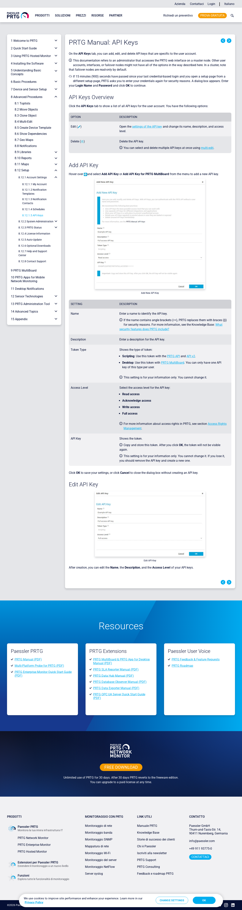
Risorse (97, 15)
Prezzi (81, 15)
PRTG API (173, 356)
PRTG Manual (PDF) (28, 659)
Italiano (229, 4)
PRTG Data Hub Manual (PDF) (113, 675)
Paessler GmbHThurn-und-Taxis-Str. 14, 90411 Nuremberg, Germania (208, 829)
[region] (121, 900)
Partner (115, 15)
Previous (223, 40)
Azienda (180, 4)
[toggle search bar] (231, 15)
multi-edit (207, 148)
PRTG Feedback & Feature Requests (196, 659)
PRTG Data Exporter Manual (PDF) (116, 688)
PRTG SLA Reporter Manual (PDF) (116, 669)
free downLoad (121, 767)
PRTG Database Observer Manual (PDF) (120, 682)
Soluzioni (63, 15)
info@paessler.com (202, 841)
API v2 (190, 356)
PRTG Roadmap (182, 665)
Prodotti (42, 15)
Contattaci (197, 4)
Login (211, 4)
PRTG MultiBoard (172, 362)
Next (229, 40)
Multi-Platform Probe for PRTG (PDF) (39, 665)
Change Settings (172, 900)
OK (204, 900)
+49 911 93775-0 (200, 848)
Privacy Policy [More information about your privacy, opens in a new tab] (34, 902)
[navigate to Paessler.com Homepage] (18, 15)
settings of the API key (147, 126)
